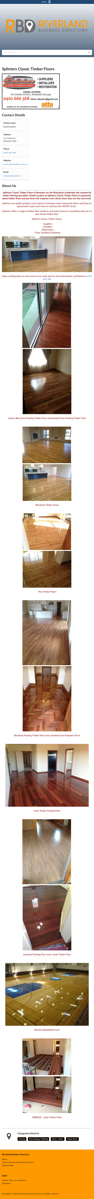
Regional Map (8, 1165)
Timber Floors (72, 1139)
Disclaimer (6, 1183)
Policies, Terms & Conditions (14, 1180)
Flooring (22, 1139)
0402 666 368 (9, 153)
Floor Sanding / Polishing (38, 1139)
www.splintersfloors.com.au (15, 164)
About (4, 1159)
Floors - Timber (57, 1139)
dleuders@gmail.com (12, 176)
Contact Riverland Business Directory (18, 1162)
